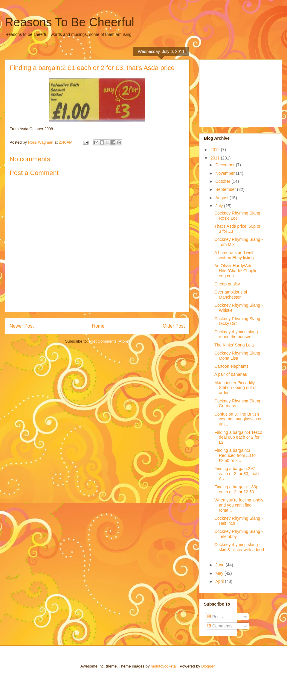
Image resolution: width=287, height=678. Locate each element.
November (225, 173)
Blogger (207, 666)
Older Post (174, 326)
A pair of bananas (230, 374)
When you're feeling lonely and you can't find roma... (238, 505)
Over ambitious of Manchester (230, 295)
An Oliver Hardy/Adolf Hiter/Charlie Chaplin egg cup (235, 270)
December (225, 164)
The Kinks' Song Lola (234, 345)
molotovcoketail (164, 666)
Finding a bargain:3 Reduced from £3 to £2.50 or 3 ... (235, 455)
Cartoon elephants (231, 366)
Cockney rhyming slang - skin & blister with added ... (239, 549)
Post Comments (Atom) (109, 341)
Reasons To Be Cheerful (69, 22)
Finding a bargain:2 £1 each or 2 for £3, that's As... (237, 473)
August (222, 197)
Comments (220, 626)
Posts (215, 616)
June (220, 565)
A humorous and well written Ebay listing (234, 255)
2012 (215, 149)
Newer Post (22, 326)
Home (98, 326)
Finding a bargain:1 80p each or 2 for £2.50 (236, 489)
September (226, 189)
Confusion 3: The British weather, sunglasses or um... (238, 419)
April (220, 581)
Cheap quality (227, 284)
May (219, 573)
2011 (215, 158)
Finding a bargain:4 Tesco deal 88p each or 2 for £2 (238, 437)
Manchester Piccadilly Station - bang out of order (235, 387)
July (219, 205)
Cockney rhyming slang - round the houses (237, 334)
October (223, 181)
